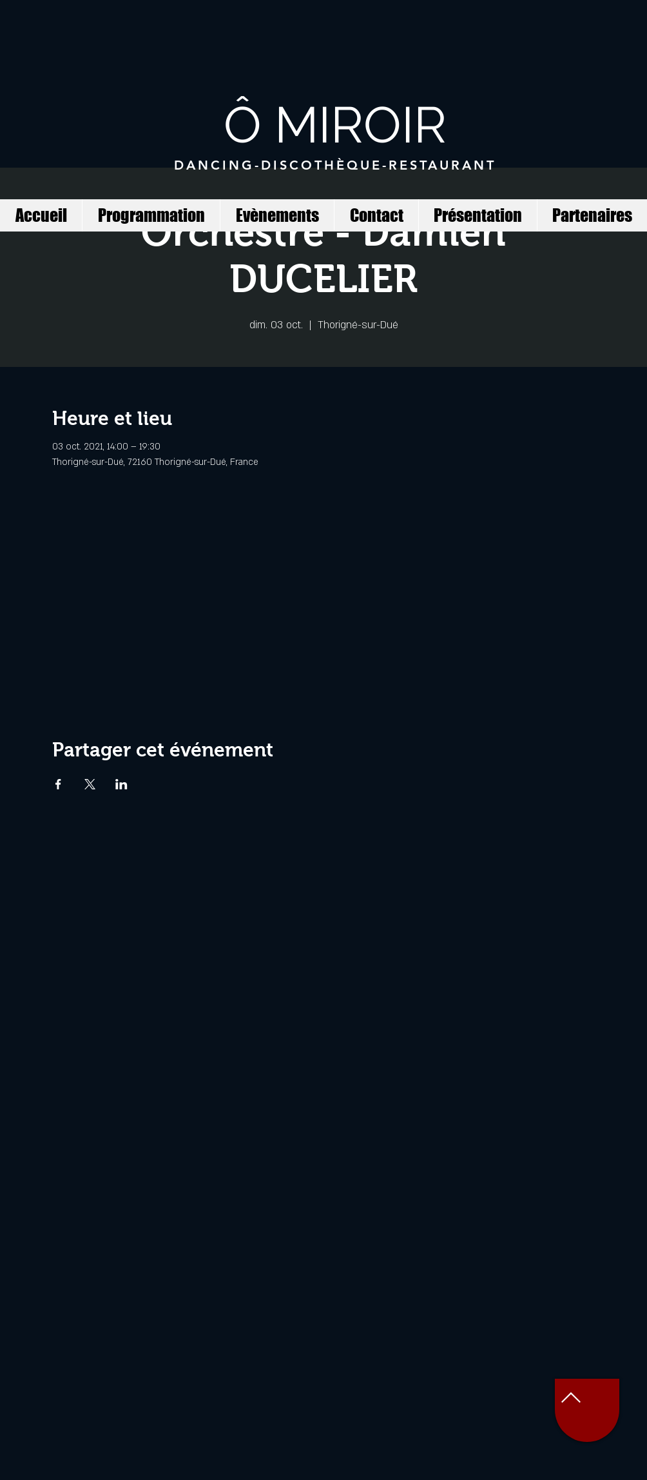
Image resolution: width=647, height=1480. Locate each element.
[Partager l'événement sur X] (90, 784)
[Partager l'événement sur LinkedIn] (121, 784)
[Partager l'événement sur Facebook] (58, 784)
